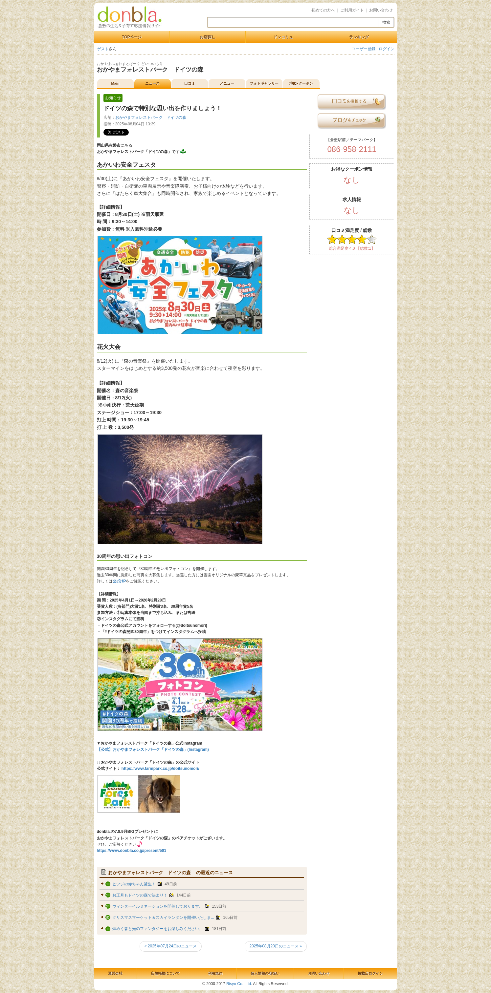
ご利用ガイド (352, 10)
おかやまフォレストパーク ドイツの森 (153, 69)
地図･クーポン (301, 83)
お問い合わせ (381, 10)
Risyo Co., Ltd (238, 984)
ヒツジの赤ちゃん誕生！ (134, 884)
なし (352, 179)
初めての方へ (323, 10)
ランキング (359, 37)
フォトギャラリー (264, 83)
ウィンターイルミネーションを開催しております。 (157, 906)
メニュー (227, 83)
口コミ (189, 83)
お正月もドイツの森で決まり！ (139, 895)
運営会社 (115, 973)
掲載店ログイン (370, 973)
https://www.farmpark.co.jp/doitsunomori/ (160, 768)
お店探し (207, 37)
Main (115, 83)
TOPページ (132, 37)
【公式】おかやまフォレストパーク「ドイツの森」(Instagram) (153, 749)
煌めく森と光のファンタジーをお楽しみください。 (157, 928)
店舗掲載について (165, 973)
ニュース (152, 83)
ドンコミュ (283, 37)
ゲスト (103, 49)
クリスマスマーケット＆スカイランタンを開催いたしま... (163, 917)
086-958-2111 (351, 149)
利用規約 (215, 973)
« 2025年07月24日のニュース (171, 946)
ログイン (386, 49)
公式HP (119, 581)
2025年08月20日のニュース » (276, 946)
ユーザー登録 (363, 49)
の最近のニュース (170, 872)
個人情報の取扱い (265, 973)
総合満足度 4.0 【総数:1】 (352, 248)
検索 (386, 22)
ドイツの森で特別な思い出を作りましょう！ (162, 108)
